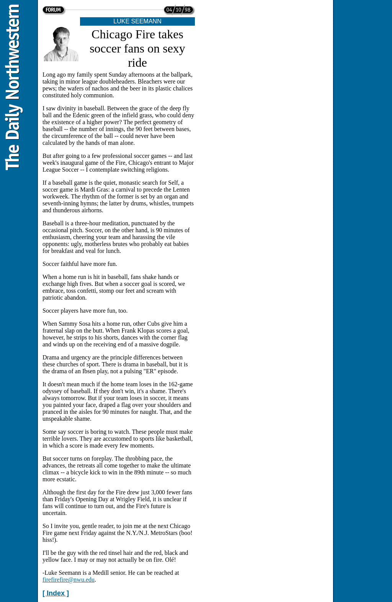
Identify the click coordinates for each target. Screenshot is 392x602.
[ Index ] (55, 593)
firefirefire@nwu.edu (68, 579)
